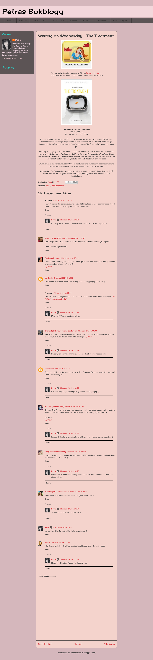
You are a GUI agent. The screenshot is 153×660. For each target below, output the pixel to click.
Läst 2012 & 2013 (39, 20)
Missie (47, 542)
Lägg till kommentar (47, 576)
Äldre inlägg (109, 644)
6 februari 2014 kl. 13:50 (69, 220)
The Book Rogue (52, 258)
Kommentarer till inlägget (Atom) (83, 653)
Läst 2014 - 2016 (58, 20)
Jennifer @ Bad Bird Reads (56, 492)
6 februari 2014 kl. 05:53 (76, 452)
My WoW (48, 267)
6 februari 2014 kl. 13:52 (69, 312)
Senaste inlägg (45, 644)
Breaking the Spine (93, 73)
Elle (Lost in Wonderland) (55, 452)
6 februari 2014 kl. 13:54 (69, 350)
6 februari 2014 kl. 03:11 (62, 369)
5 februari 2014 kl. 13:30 (68, 258)
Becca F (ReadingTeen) (54, 406)
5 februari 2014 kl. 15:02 (63, 278)
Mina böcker (103, 20)
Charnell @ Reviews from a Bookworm (61, 331)
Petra (53, 220)
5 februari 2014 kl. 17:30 (62, 293)
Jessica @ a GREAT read (55, 238)
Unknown (49, 369)
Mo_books (49, 278)
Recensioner (88, 20)
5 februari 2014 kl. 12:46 (62, 200)
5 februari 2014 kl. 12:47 (75, 238)
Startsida (10, 20)
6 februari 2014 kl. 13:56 (69, 433)
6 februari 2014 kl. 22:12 (60, 542)
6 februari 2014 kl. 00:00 (87, 331)
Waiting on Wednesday (55, 186)
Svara (47, 210)
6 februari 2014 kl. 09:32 (77, 492)
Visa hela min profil (12, 58)
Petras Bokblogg (32, 11)
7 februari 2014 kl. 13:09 (69, 559)
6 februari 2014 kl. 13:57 (69, 471)
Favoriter (73, 20)
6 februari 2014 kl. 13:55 (69, 388)
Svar (49, 215)
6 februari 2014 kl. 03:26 (74, 406)
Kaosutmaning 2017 (121, 20)
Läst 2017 (23, 20)
